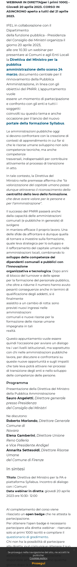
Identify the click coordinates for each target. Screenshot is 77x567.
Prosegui (38, 563)
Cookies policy (38, 558)
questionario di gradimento (27, 537)
